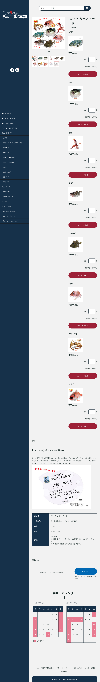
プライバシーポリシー (63, 668)
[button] (33, 35)
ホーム (37, 668)
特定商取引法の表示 (47, 668)
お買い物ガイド (77, 668)
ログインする (85, 576)
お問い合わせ (65, 671)
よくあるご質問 (90, 668)
